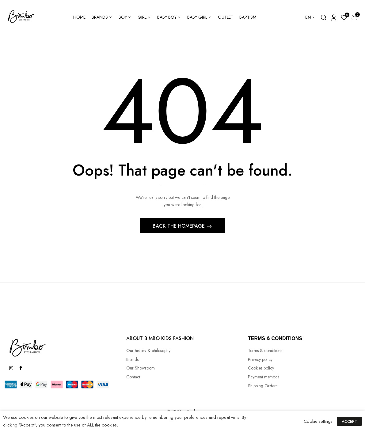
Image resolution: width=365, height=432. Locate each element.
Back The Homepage (179, 225)
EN (308, 17)
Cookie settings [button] (318, 421)
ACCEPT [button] (349, 421)
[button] (354, 17)
